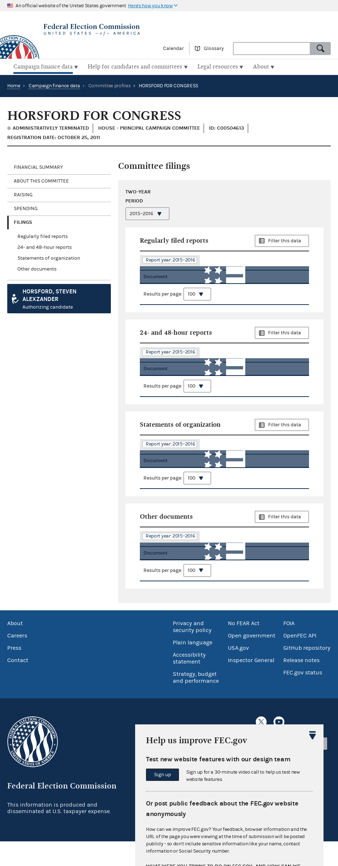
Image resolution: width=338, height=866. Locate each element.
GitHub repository (306, 672)
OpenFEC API (299, 660)
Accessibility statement (189, 682)
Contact (17, 684)
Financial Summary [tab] (38, 166)
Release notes (301, 684)
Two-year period (138, 195)
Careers (17, 660)
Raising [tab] (23, 194)
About (15, 647)
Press (14, 672)
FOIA (289, 647)
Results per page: (177, 303)
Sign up (162, 775)
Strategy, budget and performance (196, 701)
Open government (251, 660)
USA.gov (238, 672)
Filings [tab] (23, 221)
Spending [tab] (26, 207)
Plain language (192, 667)
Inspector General (251, 684)
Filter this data (284, 240)
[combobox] (271, 48)
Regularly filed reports (42, 235)
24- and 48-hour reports (44, 246)
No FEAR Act (243, 647)
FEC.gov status (302, 697)
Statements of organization (48, 257)
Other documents (37, 268)
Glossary (214, 48)
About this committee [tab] (41, 180)
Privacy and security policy (192, 651)
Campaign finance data (54, 85)
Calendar (173, 48)
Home (13, 85)
